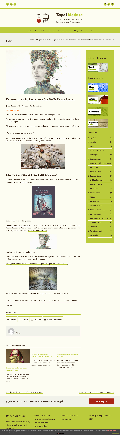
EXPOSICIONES (55, 300)
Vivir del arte (95, 235)
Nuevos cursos (96, 206)
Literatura (94, 189)
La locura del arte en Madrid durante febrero (42, 355)
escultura (42, 300)
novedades (94, 201)
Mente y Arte (95, 193)
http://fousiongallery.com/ (23, 182)
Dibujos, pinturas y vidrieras (18, 225)
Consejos (94, 155)
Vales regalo (101, 401)
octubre (75, 300)
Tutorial (93, 227)
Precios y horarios (42, 416)
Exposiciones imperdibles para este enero (16, 369)
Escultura (94, 167)
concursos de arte (97, 151)
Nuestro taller (40, 426)
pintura (10, 305)
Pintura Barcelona (97, 210)
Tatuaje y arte (95, 223)
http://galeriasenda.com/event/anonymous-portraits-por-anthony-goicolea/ (37, 264)
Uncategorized (96, 231)
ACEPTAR (60, 433)
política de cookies (111, 430)
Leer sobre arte (96, 184)
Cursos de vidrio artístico (100, 163)
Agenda (93, 138)
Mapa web (66, 419)
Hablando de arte (97, 180)
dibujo (33, 300)
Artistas (93, 142)
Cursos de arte (96, 159)
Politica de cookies (69, 416)
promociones (95, 214)
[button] (91, 31)
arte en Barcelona (21, 300)
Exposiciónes (37, 106)
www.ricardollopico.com (37, 231)
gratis (66, 300)
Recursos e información (100, 218)
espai (26, 106)
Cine (92, 146)
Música (93, 197)
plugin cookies (115, 433)
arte (8, 300)
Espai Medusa (95, 172)
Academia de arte (14, 422)
